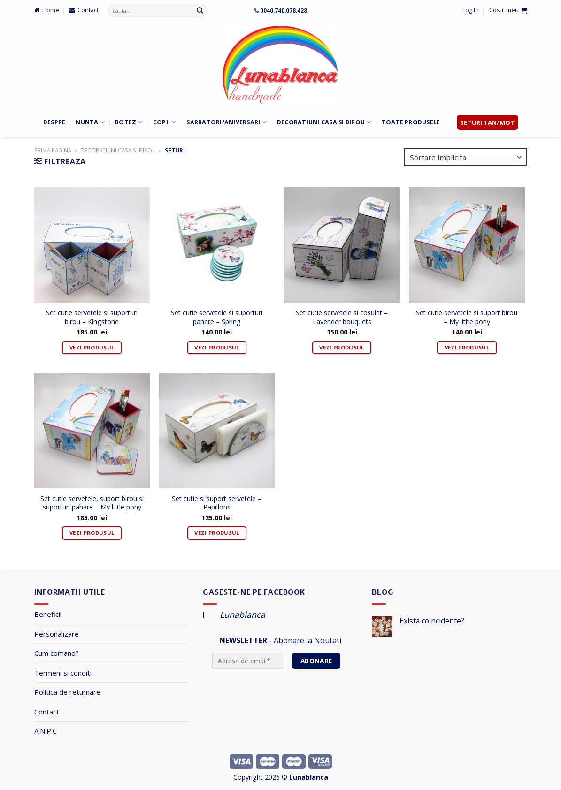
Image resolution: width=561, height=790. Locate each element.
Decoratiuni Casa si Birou (324, 122)
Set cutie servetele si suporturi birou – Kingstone (92, 317)
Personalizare (56, 633)
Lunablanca (242, 614)
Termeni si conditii (63, 672)
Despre (54, 122)
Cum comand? (56, 653)
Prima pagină (52, 150)
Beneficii (47, 614)
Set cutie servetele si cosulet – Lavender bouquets (342, 317)
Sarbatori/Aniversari (226, 122)
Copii (165, 122)
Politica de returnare (67, 692)
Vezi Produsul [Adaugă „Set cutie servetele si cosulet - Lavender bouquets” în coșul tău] (341, 347)
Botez (129, 122)
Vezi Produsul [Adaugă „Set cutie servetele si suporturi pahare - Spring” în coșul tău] (216, 347)
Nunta (90, 122)
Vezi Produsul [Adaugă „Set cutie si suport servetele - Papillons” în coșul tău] (216, 532)
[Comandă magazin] (465, 157)
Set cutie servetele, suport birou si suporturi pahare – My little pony (92, 502)
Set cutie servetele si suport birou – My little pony (466, 317)
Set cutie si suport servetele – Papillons (216, 502)
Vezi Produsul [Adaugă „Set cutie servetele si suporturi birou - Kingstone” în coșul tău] (91, 347)
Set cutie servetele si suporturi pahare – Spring (216, 317)
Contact (46, 711)
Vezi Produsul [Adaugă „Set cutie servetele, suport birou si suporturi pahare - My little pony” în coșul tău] (91, 532)
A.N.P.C (45, 731)
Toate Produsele (411, 122)
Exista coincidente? (432, 620)
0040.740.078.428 (283, 10)
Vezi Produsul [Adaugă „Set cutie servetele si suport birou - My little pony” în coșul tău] (467, 347)
